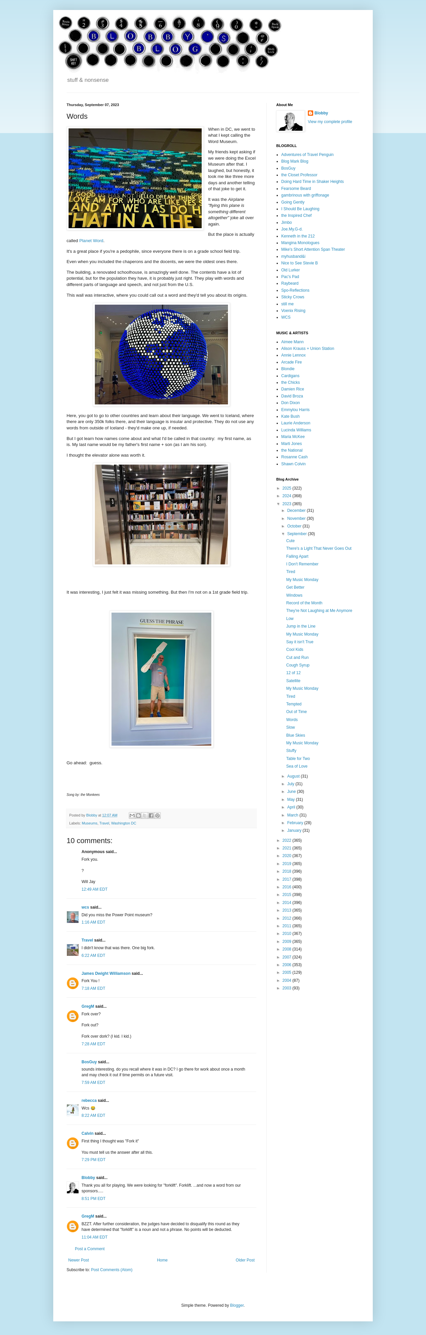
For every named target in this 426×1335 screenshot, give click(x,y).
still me (287, 304)
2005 (288, 972)
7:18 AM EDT (93, 988)
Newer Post (78, 1260)
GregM (88, 1006)
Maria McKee (293, 436)
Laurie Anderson (295, 423)
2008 (288, 949)
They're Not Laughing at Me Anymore (319, 610)
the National (292, 450)
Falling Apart (297, 556)
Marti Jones (291, 443)
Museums (90, 823)
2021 (288, 848)
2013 (288, 910)
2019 (288, 863)
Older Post (245, 1260)
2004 (288, 980)
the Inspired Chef (296, 215)
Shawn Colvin (293, 464)
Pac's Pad (290, 276)
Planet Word (91, 240)
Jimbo (286, 222)
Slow (290, 727)
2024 (288, 496)
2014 (288, 902)
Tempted (294, 704)
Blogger (237, 1305)
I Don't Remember (302, 564)
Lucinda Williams (296, 430)
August (294, 776)
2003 (288, 988)
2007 (288, 957)
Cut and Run (297, 657)
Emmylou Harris (295, 409)
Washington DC (123, 823)
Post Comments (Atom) (111, 1269)
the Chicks (290, 382)
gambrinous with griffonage (305, 195)
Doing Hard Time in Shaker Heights (312, 181)
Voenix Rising (293, 310)
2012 (288, 918)
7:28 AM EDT (93, 1044)
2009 (288, 941)
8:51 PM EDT (94, 1198)
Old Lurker (290, 270)
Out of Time (296, 711)
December (297, 510)
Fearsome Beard (296, 188)
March (293, 815)
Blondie (288, 369)
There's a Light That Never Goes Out (318, 548)
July (291, 784)
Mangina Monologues (300, 242)
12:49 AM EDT (94, 889)
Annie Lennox (293, 355)
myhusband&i (293, 256)
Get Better (295, 587)
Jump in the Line (301, 626)
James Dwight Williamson (106, 973)
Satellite (293, 680)
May (291, 799)
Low (290, 618)
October (295, 526)
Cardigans (290, 375)
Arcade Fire (291, 362)
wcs (85, 907)
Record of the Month (304, 603)
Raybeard (290, 283)
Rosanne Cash (294, 457)
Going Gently (293, 202)
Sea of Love (297, 766)
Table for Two (298, 758)
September (297, 533)
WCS (286, 317)
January (295, 830)
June (292, 791)
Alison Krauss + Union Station (307, 348)
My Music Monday (302, 579)
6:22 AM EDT (93, 955)
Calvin (88, 1133)
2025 (288, 488)
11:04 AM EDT (94, 1237)
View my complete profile (330, 121)
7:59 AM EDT (93, 1082)
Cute (290, 540)
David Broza (292, 396)
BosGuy (89, 1062)
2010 (288, 933)
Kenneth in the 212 (298, 236)
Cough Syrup (298, 665)
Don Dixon (290, 402)
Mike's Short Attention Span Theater (313, 249)
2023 (288, 504)
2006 (288, 965)
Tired (290, 571)
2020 (288, 855)
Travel (104, 823)
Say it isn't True (300, 642)
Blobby (88, 1177)
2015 (288, 894)
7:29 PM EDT (94, 1159)
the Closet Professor (299, 175)
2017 (288, 879)
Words (292, 719)
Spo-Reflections (295, 290)
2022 (288, 840)
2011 (288, 926)
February (295, 822)
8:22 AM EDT (93, 1115)
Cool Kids (294, 649)
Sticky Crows (292, 297)
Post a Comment (90, 1249)
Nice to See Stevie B (299, 263)
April (291, 807)
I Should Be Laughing (300, 209)
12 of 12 (293, 672)
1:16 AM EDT (93, 922)
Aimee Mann (292, 342)
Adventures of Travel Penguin (307, 154)
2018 (288, 871)
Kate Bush (290, 416)
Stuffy (291, 750)
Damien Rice (292, 389)
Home (162, 1260)
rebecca (89, 1100)
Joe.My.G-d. (292, 229)
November (297, 518)
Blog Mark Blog (294, 161)
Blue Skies (295, 735)
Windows (294, 595)
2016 (288, 887)
